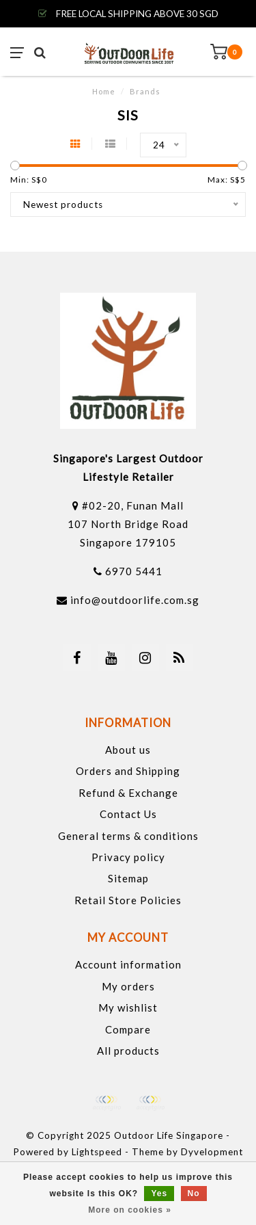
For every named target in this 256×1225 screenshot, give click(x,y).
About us (128, 749)
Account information (128, 964)
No (194, 1193)
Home (103, 91)
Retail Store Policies (128, 900)
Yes (159, 1193)
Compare (128, 1029)
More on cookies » (129, 1210)
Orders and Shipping (128, 771)
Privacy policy (128, 857)
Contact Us (128, 814)
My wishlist (128, 1007)
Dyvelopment (212, 1151)
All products (128, 1050)
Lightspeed (97, 1151)
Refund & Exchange (128, 793)
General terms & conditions (128, 836)
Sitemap (128, 878)
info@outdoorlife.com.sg (134, 600)
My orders (128, 986)
